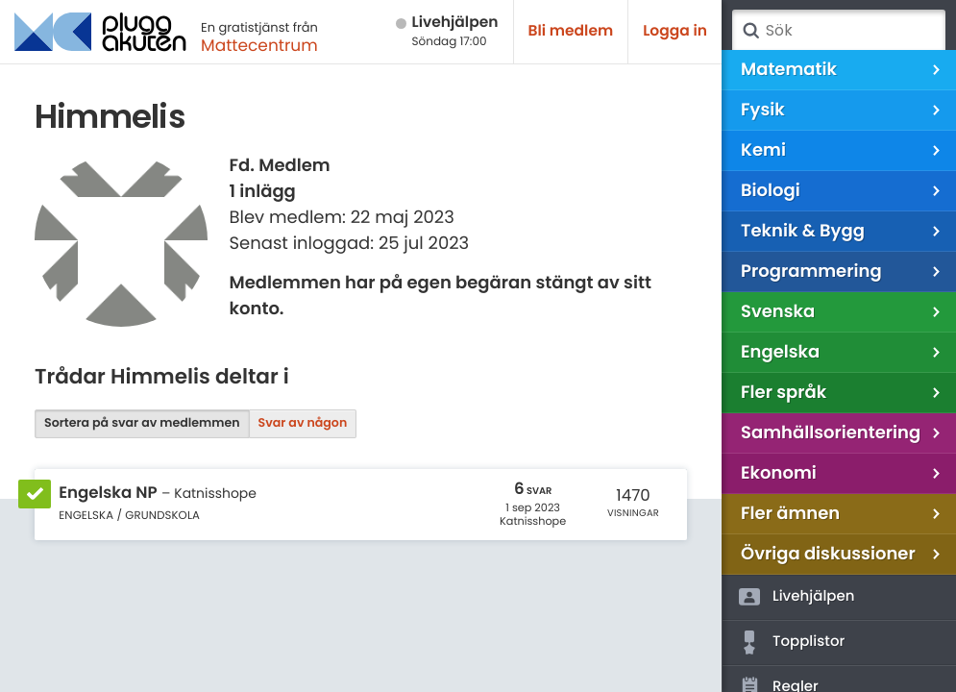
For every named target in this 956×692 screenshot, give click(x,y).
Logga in (675, 31)
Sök (750, 30)
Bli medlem (571, 31)
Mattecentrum (259, 45)
